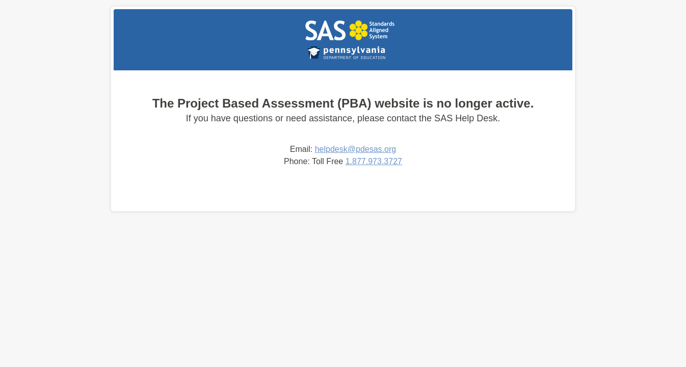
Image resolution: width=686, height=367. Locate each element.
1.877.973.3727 (374, 161)
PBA (349, 30)
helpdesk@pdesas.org (355, 149)
